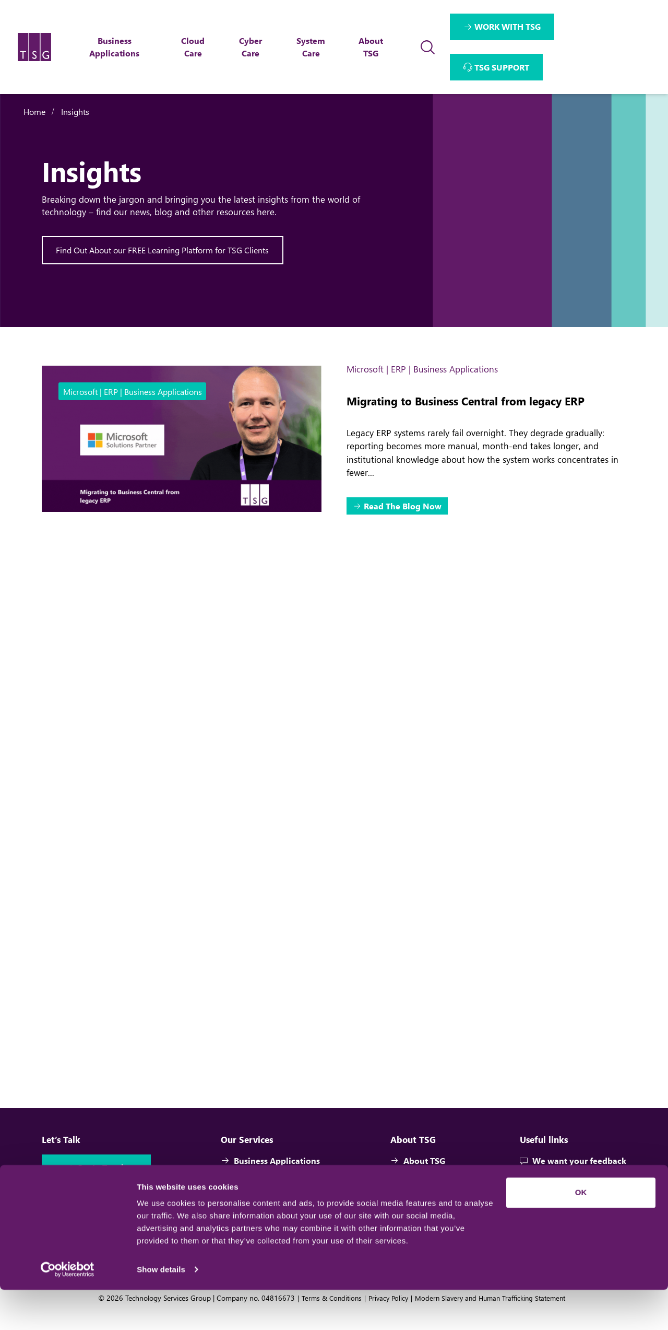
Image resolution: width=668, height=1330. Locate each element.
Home (34, 111)
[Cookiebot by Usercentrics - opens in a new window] (67, 1309)
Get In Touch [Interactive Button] (102, 1184)
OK (581, 1232)
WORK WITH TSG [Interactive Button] (508, 26)
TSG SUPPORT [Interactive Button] (502, 67)
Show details (161, 1309)
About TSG (418, 1177)
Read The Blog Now (403, 506)
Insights (75, 111)
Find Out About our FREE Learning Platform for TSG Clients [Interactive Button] (162, 249)
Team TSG (416, 1198)
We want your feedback (573, 1177)
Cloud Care (249, 1198)
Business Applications (271, 1177)
